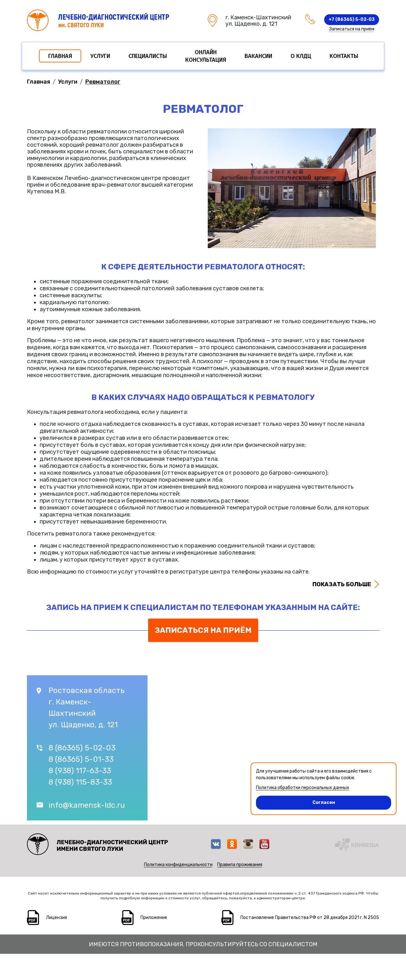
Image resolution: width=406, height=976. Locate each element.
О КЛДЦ (301, 56)
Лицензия (56, 917)
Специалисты (147, 56)
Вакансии (258, 56)
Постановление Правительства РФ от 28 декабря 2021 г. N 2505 (309, 917)
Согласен (295, 800)
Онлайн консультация (205, 56)
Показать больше (341, 584)
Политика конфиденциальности (178, 864)
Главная (60, 56)
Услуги (100, 56)
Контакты (344, 56)
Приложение (154, 917)
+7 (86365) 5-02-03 (352, 19)
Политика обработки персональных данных (302, 787)
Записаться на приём (351, 29)
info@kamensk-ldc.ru (87, 805)
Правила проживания (239, 864)
